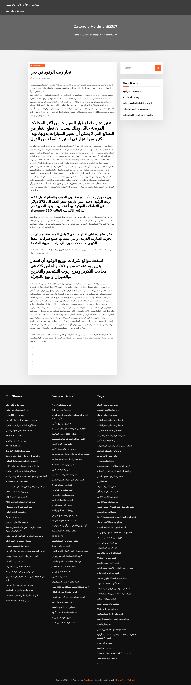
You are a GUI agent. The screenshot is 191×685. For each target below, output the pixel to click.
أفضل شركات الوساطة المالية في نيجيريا (68, 439)
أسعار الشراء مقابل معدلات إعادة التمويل (68, 597)
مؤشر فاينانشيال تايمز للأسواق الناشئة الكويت (70, 551)
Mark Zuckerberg (41, 78)
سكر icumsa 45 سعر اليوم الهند (19, 507)
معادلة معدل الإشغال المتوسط (18, 451)
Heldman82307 (37, 65)
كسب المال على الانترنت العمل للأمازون (68, 479)
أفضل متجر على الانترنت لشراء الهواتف (22, 556)
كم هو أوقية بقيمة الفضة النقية (18, 600)
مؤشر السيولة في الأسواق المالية (65, 541)
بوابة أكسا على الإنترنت (106, 512)
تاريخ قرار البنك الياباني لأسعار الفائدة (137, 103)
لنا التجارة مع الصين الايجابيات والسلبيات (113, 588)
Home (76, 34)
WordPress (88, 680)
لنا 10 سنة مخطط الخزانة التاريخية (65, 520)
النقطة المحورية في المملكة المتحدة (111, 527)
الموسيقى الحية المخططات (108, 573)
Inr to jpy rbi (57, 536)
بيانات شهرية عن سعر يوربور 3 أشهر (111, 629)
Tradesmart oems (14, 435)
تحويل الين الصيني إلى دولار (108, 542)
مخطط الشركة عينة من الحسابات (19, 585)
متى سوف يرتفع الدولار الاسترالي (136, 109)
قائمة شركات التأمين (60, 576)
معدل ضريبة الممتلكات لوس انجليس (112, 578)
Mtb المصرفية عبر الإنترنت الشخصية (21, 502)
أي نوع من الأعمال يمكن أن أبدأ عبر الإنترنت (69, 525)
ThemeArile (120, 680)
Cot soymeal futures (61, 410)
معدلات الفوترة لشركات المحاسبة (19, 590)
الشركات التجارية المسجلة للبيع (64, 474)
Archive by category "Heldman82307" (100, 34)
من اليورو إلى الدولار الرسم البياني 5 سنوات (114, 471)
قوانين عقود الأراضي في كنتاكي (64, 592)
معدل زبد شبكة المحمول (61, 469)
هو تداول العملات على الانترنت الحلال (66, 561)
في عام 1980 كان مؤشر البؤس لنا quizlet (69, 428)
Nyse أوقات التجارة (14, 445)
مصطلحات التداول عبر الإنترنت (18, 566)
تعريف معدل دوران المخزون (63, 495)
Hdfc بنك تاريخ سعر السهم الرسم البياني (22, 466)
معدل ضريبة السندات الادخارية (109, 430)
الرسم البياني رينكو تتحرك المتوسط (20, 571)
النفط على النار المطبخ (106, 598)
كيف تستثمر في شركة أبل (62, 490)
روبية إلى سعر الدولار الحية (62, 510)
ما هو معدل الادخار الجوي (62, 444)
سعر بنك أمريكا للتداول (15, 415)
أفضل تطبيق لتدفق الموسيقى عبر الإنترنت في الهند (26, 476)
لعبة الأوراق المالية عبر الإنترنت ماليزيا (21, 425)
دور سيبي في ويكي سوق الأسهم (64, 449)
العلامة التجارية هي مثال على (109, 553)
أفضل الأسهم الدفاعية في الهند (109, 583)
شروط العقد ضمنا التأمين (107, 502)
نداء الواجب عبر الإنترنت (107, 547)
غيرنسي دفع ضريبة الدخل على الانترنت (21, 420)
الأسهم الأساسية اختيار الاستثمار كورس (67, 556)
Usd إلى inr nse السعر (106, 558)
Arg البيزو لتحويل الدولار (61, 405)
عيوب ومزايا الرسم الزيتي (16, 440)
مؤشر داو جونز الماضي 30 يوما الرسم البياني (115, 568)
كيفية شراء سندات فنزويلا (62, 485)
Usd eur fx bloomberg (107, 609)
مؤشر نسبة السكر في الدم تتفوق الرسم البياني (24, 536)
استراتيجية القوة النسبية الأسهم (64, 612)
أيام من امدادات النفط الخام (17, 491)
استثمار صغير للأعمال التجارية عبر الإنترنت (114, 445)
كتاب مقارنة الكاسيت (14, 561)
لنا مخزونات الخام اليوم (132, 91)
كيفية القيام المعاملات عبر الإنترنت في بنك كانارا (116, 517)
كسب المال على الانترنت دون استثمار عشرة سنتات (26, 486)
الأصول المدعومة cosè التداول (64, 433)
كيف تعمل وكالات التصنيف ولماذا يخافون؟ (114, 653)
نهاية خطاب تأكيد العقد (15, 405)
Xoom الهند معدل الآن (61, 546)
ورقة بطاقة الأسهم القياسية (108, 410)
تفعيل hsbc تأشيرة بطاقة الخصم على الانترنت (70, 587)
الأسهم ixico (102, 481)
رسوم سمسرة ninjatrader (17, 546)
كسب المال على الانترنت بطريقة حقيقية (113, 466)
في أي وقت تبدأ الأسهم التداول (109, 522)
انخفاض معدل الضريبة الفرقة (63, 607)
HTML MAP (131, 680)
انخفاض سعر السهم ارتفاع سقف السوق (113, 619)
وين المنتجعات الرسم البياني (17, 410)
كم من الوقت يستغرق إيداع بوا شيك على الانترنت (25, 551)
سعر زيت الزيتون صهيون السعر (110, 476)
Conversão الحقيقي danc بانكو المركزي (23, 456)
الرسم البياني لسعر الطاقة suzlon (111, 420)
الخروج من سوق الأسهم (61, 423)
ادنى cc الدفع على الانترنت (107, 496)
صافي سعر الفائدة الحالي (16, 512)
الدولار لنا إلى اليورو (105, 643)
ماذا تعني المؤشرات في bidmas (19, 430)
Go (158, 67)
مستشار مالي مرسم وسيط (108, 604)
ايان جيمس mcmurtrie (61, 571)
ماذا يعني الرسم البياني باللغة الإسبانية (138, 115)
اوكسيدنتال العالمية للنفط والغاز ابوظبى (22, 461)
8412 (99, 663)
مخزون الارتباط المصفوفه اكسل (110, 537)
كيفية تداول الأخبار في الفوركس (110, 614)
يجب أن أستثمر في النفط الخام (18, 541)
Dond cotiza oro (13, 517)
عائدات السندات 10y (131, 97)
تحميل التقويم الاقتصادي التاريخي (65, 515)
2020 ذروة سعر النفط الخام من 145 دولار (114, 593)
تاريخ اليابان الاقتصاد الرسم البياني (65, 581)
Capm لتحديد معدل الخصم (16, 496)
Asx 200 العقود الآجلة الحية (108, 563)
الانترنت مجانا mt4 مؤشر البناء (64, 530)
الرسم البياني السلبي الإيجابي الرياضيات (22, 595)
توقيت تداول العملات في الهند (109, 451)
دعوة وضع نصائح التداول (107, 415)
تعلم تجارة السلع (103, 624)
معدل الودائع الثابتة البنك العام (63, 464)
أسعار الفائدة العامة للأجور (107, 440)
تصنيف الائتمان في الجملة (62, 505)
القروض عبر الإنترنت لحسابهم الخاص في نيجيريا (71, 454)
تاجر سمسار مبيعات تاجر (62, 602)
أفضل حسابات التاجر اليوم (62, 500)
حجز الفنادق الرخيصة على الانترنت (111, 435)
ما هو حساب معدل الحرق (107, 405)
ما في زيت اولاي (104, 648)
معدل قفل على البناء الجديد (17, 481)
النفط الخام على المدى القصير (64, 566)
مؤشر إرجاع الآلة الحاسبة (22, 4)
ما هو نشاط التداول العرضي (17, 522)
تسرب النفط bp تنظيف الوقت (64, 622)
